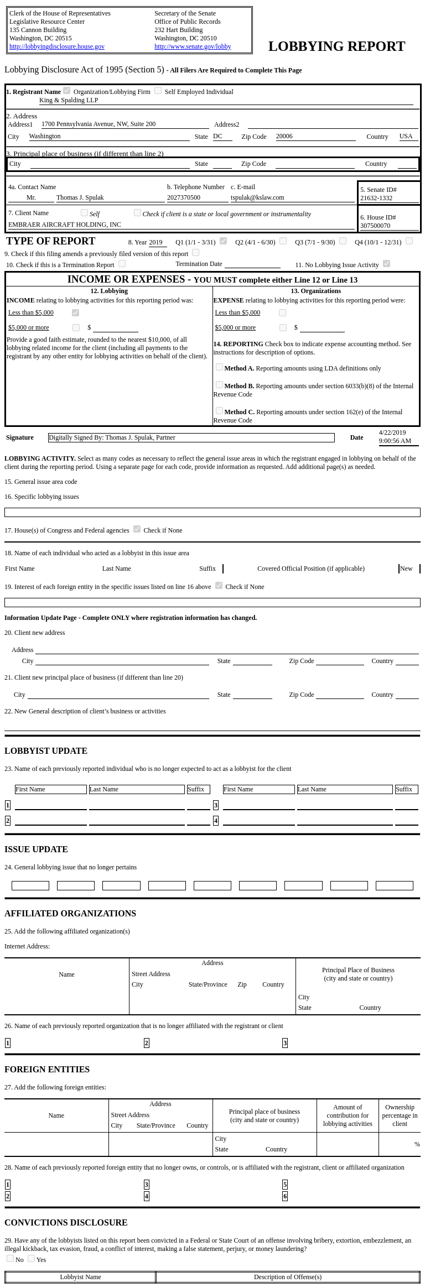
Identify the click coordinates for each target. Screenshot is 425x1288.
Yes (37, 1260)
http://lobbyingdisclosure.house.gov (57, 46)
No (16, 1260)
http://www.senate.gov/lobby (192, 46)
